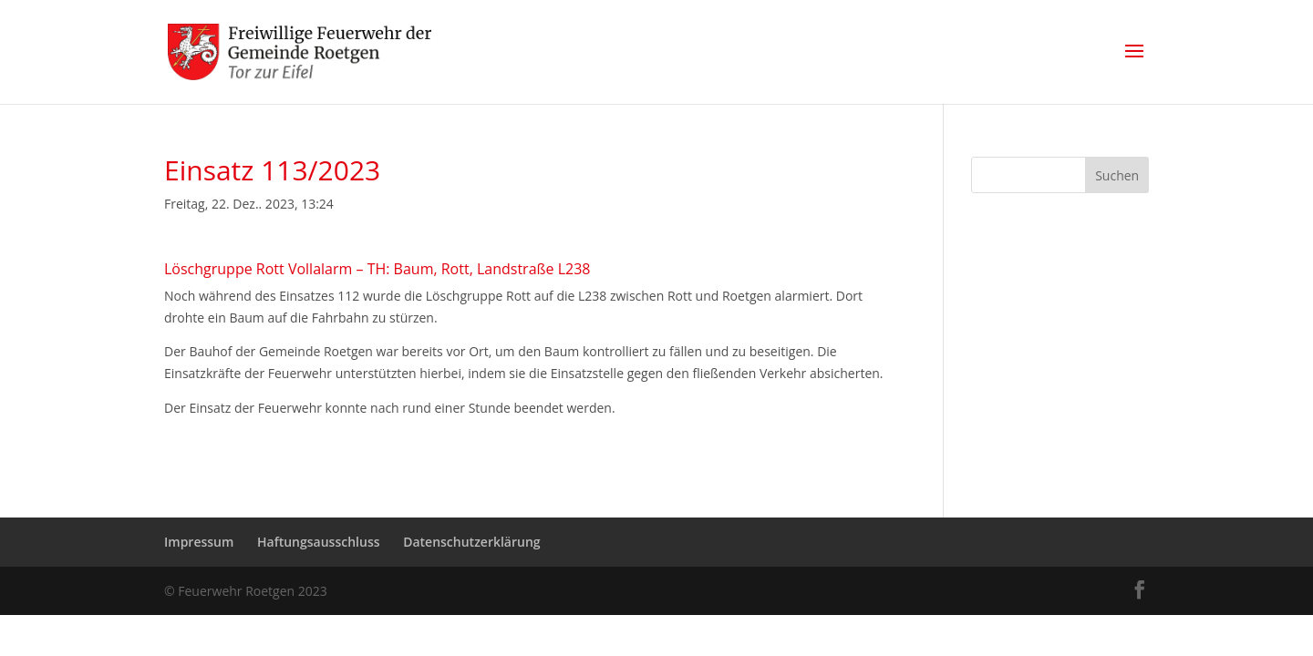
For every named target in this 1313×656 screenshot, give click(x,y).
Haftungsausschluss (318, 541)
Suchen (1117, 175)
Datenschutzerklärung (471, 541)
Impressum (198, 541)
